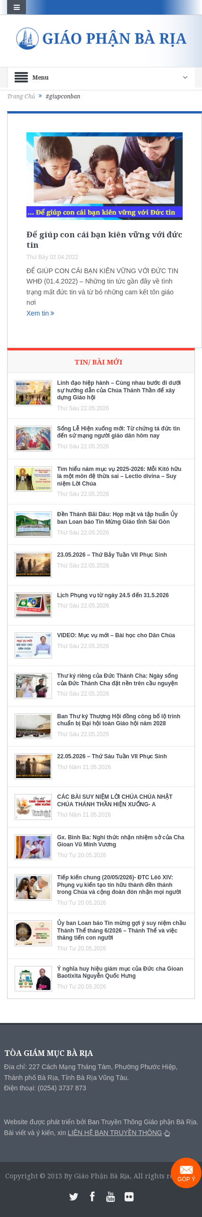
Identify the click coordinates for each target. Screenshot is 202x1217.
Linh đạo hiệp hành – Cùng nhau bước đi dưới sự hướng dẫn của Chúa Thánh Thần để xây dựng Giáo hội (119, 390)
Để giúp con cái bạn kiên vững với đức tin (104, 239)
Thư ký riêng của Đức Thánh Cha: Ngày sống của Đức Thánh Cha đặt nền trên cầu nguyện (117, 680)
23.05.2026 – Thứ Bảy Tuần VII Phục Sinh (112, 555)
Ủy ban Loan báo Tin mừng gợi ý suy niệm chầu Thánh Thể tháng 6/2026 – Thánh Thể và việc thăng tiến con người (121, 930)
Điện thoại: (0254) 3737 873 (45, 1088)
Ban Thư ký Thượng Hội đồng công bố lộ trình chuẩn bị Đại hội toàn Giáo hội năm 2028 (118, 720)
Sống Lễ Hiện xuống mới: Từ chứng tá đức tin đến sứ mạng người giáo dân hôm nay (118, 432)
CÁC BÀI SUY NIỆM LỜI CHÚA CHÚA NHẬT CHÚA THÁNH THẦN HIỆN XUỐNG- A (114, 801)
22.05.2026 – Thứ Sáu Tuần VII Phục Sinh (112, 756)
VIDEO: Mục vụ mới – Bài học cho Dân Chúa (116, 635)
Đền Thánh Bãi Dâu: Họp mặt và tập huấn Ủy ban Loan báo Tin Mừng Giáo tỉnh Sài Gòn (117, 518)
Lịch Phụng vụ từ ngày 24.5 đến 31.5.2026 (113, 595)
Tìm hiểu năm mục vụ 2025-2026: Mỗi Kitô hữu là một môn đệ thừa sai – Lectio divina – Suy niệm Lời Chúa (119, 476)
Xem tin (40, 313)
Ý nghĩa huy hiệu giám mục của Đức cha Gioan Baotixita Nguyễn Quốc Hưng (120, 972)
